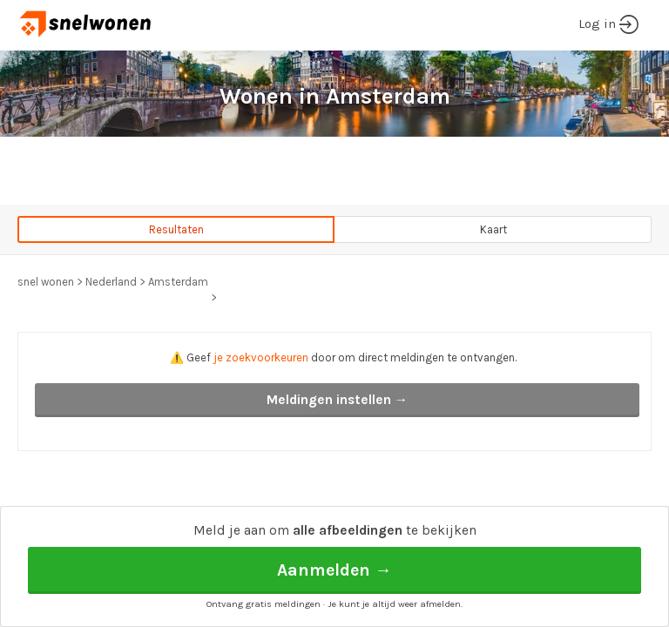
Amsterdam (178, 281)
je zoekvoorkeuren (260, 357)
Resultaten (176, 229)
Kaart (493, 229)
